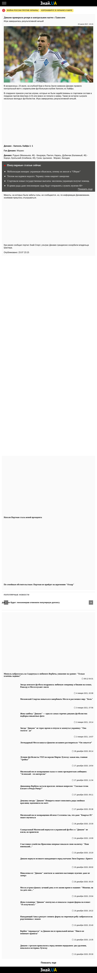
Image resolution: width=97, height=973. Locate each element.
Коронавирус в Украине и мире (56, 10)
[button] (6, 602)
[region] (48, 121)
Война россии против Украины (22, 10)
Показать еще (85, 189)
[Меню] (4, 3)
